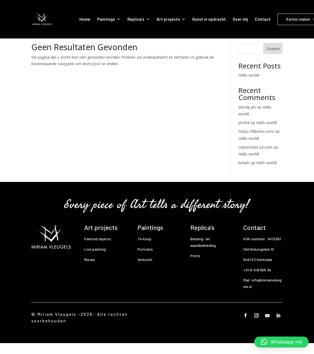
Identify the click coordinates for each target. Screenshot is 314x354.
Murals (89, 270)
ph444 (243, 133)
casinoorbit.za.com (255, 158)
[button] (281, 342)
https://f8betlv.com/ (256, 142)
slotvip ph (247, 118)
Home (84, 19)
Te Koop (144, 249)
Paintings (106, 19)
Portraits (145, 260)
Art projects (168, 19)
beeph (243, 173)
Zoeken (273, 59)
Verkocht (144, 270)
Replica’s (135, 19)
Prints (195, 266)
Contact (263, 19)
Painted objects (97, 249)
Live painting (95, 260)
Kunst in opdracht (209, 19)
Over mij (240, 19)
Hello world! (248, 86)
